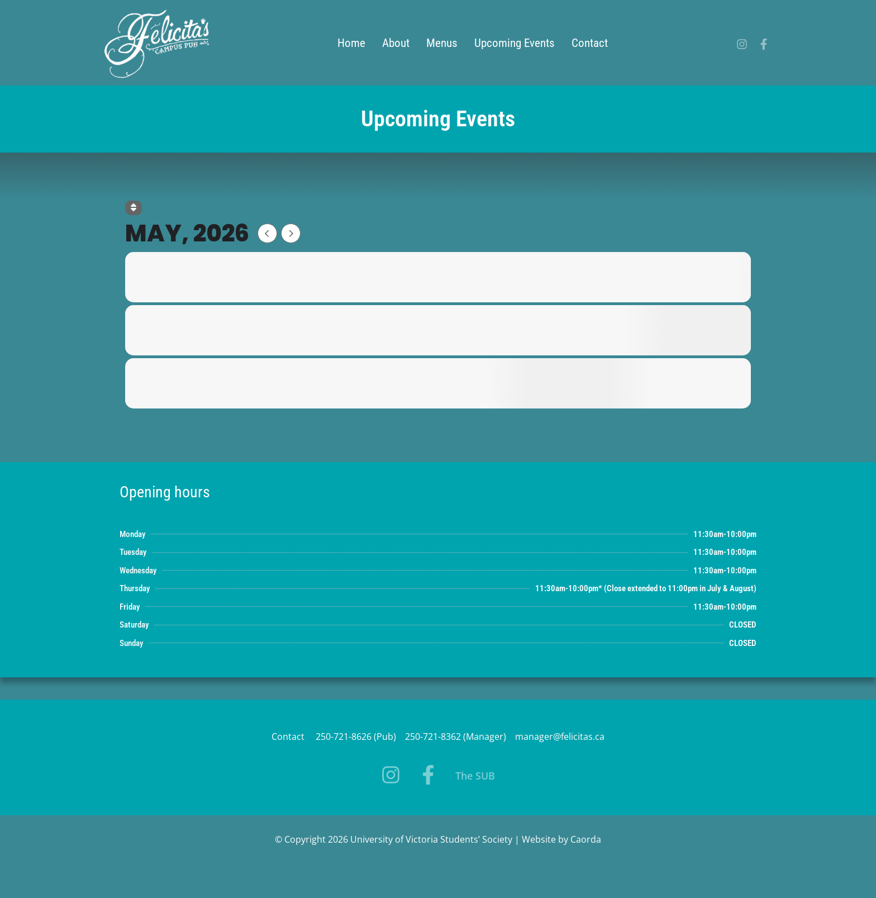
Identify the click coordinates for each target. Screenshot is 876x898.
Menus (442, 43)
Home (351, 43)
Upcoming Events (514, 43)
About (396, 43)
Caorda (585, 839)
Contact (590, 43)
